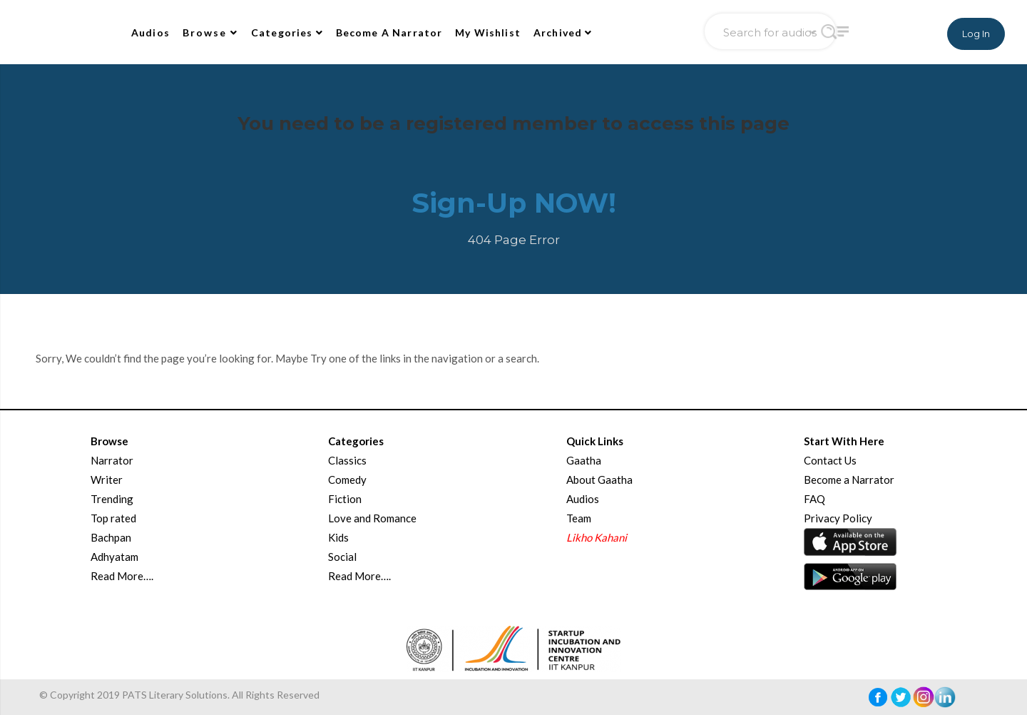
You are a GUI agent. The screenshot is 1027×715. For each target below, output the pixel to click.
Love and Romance (372, 518)
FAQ (814, 498)
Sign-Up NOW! (514, 203)
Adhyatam (114, 556)
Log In (976, 33)
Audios (150, 32)
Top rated (113, 518)
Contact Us (830, 460)
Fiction (345, 498)
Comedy (347, 479)
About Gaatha (599, 479)
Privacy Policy (838, 518)
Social (342, 556)
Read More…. (122, 575)
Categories (287, 32)
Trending (112, 498)
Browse (210, 32)
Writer (107, 479)
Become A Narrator (389, 32)
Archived (563, 32)
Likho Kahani (596, 537)
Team (578, 518)
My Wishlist (488, 32)
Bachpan (111, 537)
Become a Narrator (849, 479)
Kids (338, 537)
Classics (347, 460)
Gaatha (583, 460)
